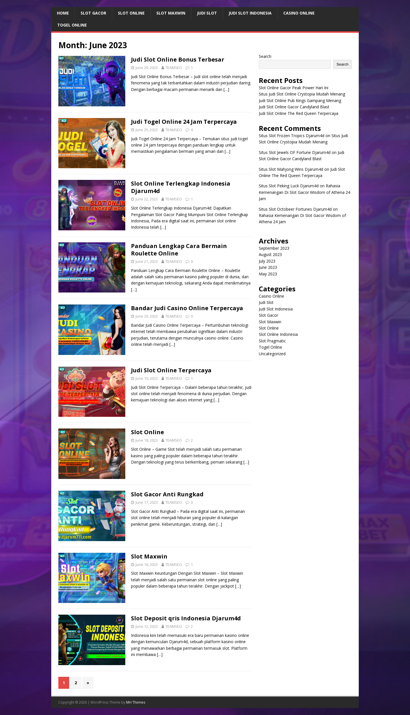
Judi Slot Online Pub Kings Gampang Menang (300, 100)
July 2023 (267, 261)
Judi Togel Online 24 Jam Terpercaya (184, 121)
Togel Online (72, 25)
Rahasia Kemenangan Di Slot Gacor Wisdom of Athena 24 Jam (304, 192)
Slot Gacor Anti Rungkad (167, 494)
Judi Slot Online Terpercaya (171, 370)
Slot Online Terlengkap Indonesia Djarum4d (180, 187)
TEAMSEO (173, 67)
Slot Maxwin (170, 13)
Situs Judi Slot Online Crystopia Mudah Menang (302, 94)
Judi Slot (207, 13)
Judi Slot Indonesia (250, 13)
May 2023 (268, 274)
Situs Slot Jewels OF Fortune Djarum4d (295, 152)
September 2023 (274, 248)
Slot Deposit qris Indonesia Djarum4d (186, 618)
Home (63, 13)
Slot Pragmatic (272, 341)
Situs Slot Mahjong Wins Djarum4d (291, 169)
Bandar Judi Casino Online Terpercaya (187, 308)
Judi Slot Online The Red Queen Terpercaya (298, 113)
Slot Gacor (93, 13)
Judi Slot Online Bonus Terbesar (177, 59)
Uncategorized (272, 353)
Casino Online (299, 13)
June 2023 (268, 267)
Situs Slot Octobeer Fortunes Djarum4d (295, 209)
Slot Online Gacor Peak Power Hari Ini (293, 87)
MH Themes (135, 702)
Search (265, 56)
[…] (226, 89)
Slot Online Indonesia (278, 334)
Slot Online (131, 13)
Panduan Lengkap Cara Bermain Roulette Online (179, 249)
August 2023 (270, 254)
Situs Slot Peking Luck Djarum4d (289, 185)
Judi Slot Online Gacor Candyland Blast (294, 106)
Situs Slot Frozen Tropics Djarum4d (291, 135)
